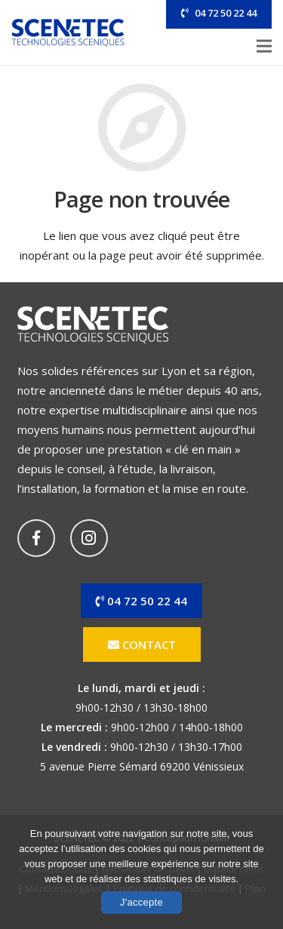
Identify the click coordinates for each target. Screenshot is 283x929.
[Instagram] (89, 538)
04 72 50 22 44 (226, 13)
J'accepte (141, 902)
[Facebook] (36, 538)
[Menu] (264, 46)
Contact (142, 644)
